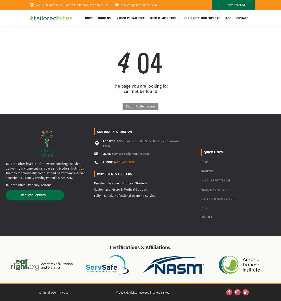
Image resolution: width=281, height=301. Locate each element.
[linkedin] (246, 292)
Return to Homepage (140, 106)
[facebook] (229, 292)
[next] (264, 265)
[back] (16, 265)
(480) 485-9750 (124, 162)
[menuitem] (89, 18)
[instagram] (237, 292)
